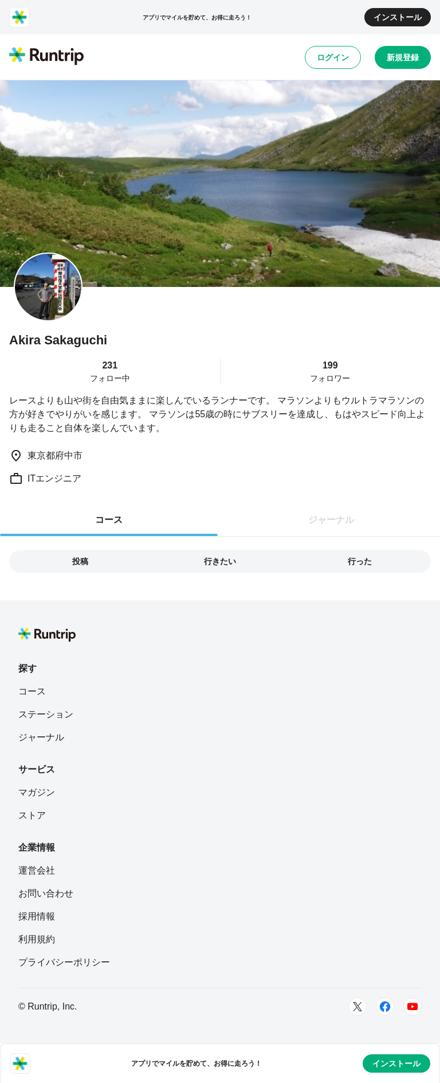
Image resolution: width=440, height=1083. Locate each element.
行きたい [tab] (220, 561)
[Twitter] (357, 1006)
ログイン (333, 57)
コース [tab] (109, 520)
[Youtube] (412, 1006)
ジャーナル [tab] (331, 520)
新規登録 (403, 57)
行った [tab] (360, 561)
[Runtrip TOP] (46, 57)
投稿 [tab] (80, 561)
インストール (398, 17)
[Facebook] (385, 1006)
